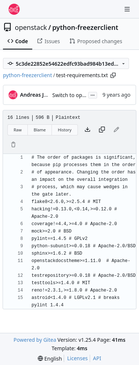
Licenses (77, 358)
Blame (40, 129)
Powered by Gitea (35, 339)
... (92, 94)
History (65, 129)
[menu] (50, 358)
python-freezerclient (85, 27)
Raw (18, 129)
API (97, 358)
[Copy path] (113, 75)
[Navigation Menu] (127, 9)
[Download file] (87, 130)
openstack (31, 27)
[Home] (14, 9)
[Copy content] (102, 130)
